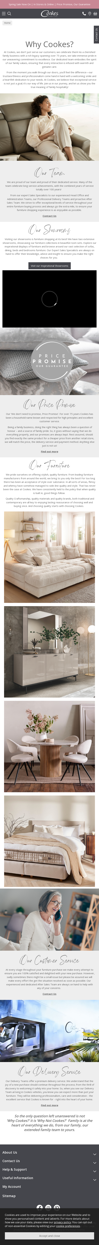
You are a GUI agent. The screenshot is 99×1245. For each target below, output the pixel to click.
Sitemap (9, 1196)
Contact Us (96, 34)
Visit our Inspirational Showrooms (49, 265)
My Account (11, 1186)
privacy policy (62, 1222)
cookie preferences (68, 1226)
